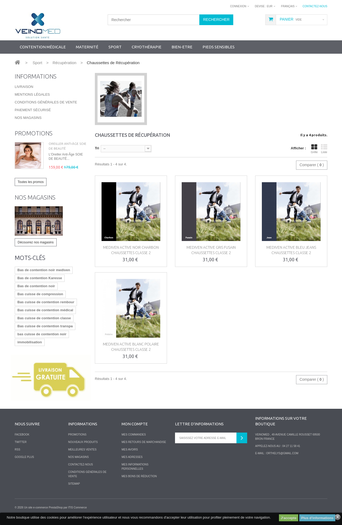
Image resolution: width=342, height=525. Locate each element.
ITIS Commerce (77, 507)
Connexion (238, 6)
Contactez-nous (314, 6)
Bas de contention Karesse (39, 278)
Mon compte (135, 424)
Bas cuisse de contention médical (45, 310)
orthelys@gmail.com (282, 453)
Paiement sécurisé (33, 110)
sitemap (74, 483)
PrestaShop (56, 507)
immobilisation (29, 342)
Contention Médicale (43, 47)
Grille (314, 149)
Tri (97, 148)
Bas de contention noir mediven (43, 270)
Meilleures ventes (82, 449)
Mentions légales (32, 94)
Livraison (24, 87)
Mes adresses (132, 457)
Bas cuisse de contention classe (44, 318)
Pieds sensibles (219, 47)
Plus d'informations (317, 518)
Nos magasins (28, 118)
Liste (324, 149)
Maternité (87, 47)
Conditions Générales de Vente (46, 102)
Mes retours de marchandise (144, 442)
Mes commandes (134, 434)
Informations (35, 76)
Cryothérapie (146, 47)
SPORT (115, 47)
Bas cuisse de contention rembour (45, 302)
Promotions (33, 133)
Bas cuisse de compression (40, 294)
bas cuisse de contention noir (41, 334)
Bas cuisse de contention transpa (45, 326)
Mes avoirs (130, 449)
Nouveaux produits (83, 442)
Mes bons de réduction (139, 476)
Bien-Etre (182, 47)
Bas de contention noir (36, 286)
